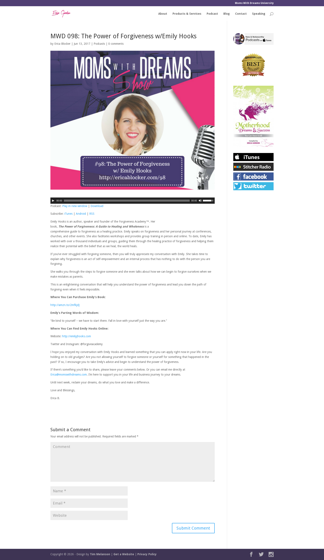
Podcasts (99, 43)
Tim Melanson (100, 554)
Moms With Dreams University (254, 3)
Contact (241, 13)
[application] (132, 201)
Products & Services (187, 13)
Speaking (258, 13)
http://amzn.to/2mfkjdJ (65, 305)
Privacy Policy (147, 554)
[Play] (53, 200)
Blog (226, 13)
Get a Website (123, 554)
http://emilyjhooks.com (76, 336)
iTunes (68, 213)
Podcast (212, 13)
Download (97, 206)
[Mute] (200, 200)
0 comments (116, 43)
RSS (91, 213)
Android (81, 213)
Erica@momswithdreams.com (68, 374)
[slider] (127, 201)
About (162, 13)
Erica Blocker (62, 43)
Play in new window (74, 206)
